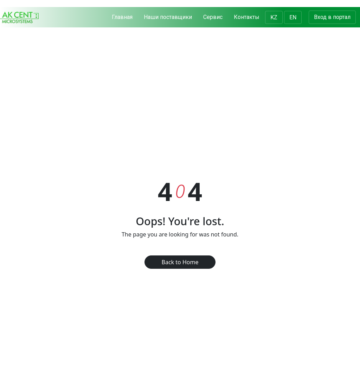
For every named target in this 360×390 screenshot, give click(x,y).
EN (292, 17)
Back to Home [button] (180, 262)
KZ (273, 17)
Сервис (213, 17)
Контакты (246, 17)
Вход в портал (332, 17)
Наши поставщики (168, 17)
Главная (122, 17)
